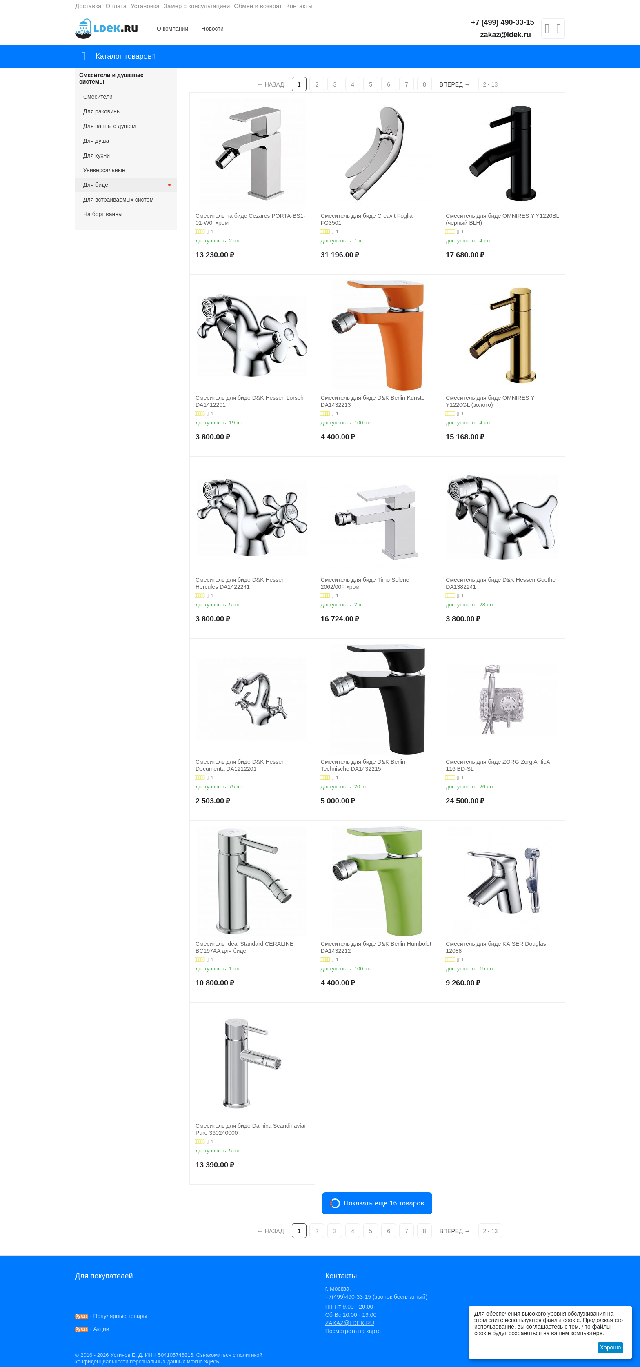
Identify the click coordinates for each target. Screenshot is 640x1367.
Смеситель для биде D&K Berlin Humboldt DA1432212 (376, 947)
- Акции (92, 1329)
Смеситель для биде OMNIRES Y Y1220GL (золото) (490, 401)
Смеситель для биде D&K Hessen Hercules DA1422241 (240, 583)
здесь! (212, 1361)
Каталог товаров (123, 56)
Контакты (299, 5)
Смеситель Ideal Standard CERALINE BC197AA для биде (244, 947)
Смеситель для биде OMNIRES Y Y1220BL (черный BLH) (502, 219)
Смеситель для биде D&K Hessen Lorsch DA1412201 (250, 401)
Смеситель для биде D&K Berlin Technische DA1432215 (363, 765)
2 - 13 (490, 84)
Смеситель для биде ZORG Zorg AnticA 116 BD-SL (498, 765)
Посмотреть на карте (353, 1331)
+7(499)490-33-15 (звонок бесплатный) (376, 1297)
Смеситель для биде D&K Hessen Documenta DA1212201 (240, 765)
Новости (213, 28)
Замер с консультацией (197, 5)
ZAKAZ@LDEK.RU (349, 1323)
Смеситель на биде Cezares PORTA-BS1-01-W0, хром (250, 219)
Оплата (116, 5)
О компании (172, 28)
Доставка (88, 5)
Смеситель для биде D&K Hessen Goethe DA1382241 (501, 583)
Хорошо (610, 1347)
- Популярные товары (111, 1316)
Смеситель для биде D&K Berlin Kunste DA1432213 (373, 401)
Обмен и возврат (258, 5)
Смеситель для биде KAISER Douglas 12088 (496, 947)
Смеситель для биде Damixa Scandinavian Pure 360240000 (251, 1129)
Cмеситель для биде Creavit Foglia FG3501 (367, 219)
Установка (145, 5)
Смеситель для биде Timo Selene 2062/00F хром (365, 583)
